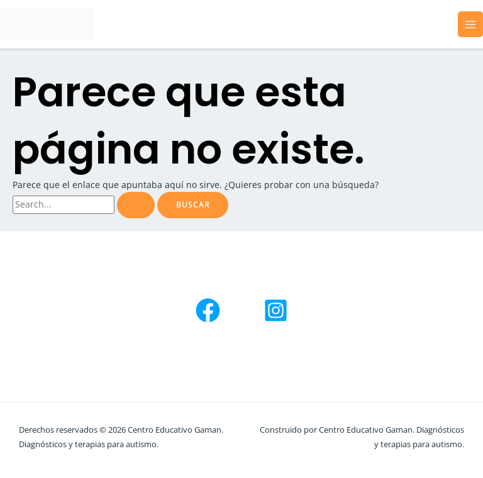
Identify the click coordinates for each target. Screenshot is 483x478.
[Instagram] (276, 310)
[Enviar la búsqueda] (136, 205)
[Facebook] (208, 310)
